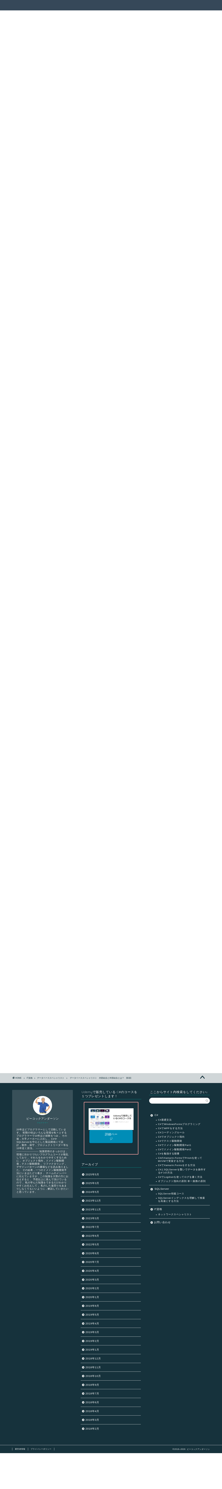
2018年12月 (93, 1358)
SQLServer (162, 1188)
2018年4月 (92, 1411)
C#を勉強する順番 (169, 1153)
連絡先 (195, 5)
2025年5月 (92, 1174)
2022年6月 (92, 1235)
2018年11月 (93, 1367)
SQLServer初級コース (171, 1193)
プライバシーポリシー (41, 1449)
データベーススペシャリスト (64, 22)
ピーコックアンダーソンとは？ (165, 5)
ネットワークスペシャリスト (175, 1214)
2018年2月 (92, 1428)
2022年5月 (92, 1244)
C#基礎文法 (165, 1120)
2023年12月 (93, 1200)
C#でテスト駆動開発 (170, 1141)
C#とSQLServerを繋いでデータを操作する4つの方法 (182, 1171)
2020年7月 (92, 1261)
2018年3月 (92, 1419)
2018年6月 (92, 1402)
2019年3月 (92, 1332)
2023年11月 (93, 1209)
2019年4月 (92, 1323)
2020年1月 (92, 1297)
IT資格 (158, 1209)
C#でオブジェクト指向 (171, 1137)
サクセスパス (130, 5)
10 (98, 923)
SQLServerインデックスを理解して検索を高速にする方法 (181, 1199)
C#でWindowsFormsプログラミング (179, 1124)
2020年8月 (92, 1253)
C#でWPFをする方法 (170, 1128)
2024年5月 (92, 1191)
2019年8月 (92, 1305)
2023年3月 (92, 1218)
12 (111, 923)
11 (104, 923)
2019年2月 (92, 1340)
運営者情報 (20, 1449)
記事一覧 (108, 5)
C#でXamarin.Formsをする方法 (176, 1165)
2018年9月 (92, 1384)
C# (156, 1115)
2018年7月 (92, 1393)
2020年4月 (92, 1270)
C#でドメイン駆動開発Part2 (174, 1149)
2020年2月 (92, 1288)
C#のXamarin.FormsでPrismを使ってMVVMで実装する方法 (180, 1159)
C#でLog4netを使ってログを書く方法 (180, 1177)
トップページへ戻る (63, 934)
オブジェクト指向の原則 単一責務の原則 (182, 1181)
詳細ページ (111, 1136)
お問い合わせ (162, 1222)
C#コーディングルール (171, 1132)
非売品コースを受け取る (111, 1051)
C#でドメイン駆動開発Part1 (174, 1145)
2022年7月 (92, 1226)
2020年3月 (92, 1279)
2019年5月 (92, 1314)
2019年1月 (92, 1349)
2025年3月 (92, 1183)
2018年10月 (93, 1375)
